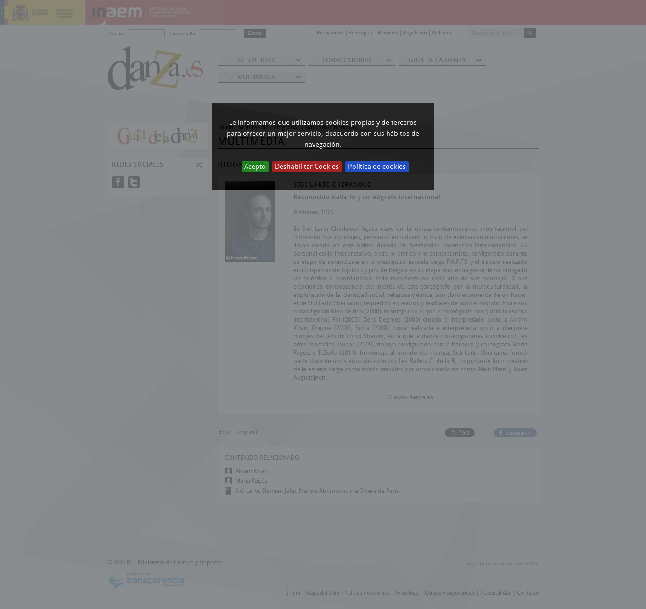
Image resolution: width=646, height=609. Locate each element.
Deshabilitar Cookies (307, 166)
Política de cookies (377, 166)
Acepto (255, 166)
